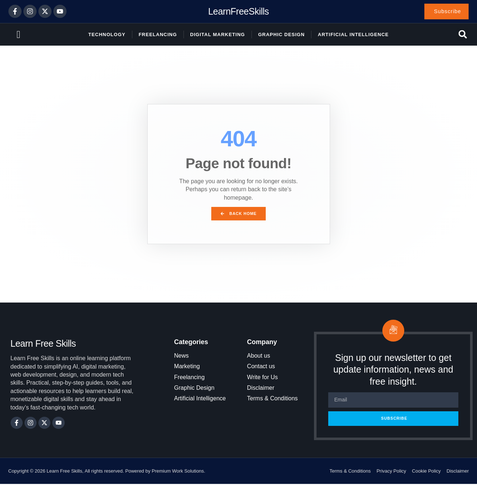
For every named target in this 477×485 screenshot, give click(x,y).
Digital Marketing (217, 35)
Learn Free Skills (43, 344)
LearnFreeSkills (238, 12)
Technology (106, 35)
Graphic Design (281, 35)
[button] (463, 35)
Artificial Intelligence (353, 35)
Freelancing (158, 35)
